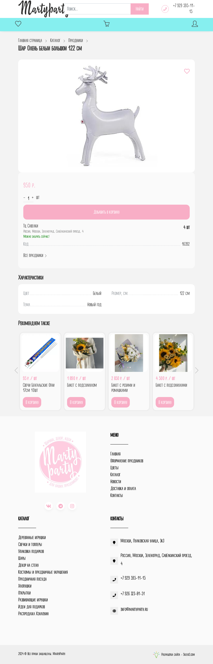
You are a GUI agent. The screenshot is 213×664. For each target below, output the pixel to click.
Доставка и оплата (123, 488)
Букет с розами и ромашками (123, 387)
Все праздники (35, 255)
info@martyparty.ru (134, 609)
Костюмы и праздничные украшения (43, 572)
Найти (140, 9)
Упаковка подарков (31, 551)
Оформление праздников (126, 461)
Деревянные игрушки (32, 537)
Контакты (116, 495)
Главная (115, 454)
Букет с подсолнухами (171, 385)
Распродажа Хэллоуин (33, 614)
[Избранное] (18, 24)
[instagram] (72, 506)
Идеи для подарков (31, 607)
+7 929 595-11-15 (184, 9)
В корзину (32, 402)
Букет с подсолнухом (82, 385)
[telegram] (60, 506)
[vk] (49, 506)
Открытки (24, 593)
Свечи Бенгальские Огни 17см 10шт (39, 387)
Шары (22, 558)
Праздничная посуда (32, 579)
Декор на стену (28, 565)
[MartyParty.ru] (44, 9)
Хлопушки (24, 586)
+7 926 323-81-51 (133, 594)
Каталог (115, 475)
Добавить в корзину (106, 212)
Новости (115, 482)
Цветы (114, 468)
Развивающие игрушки (33, 600)
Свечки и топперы (30, 544)
